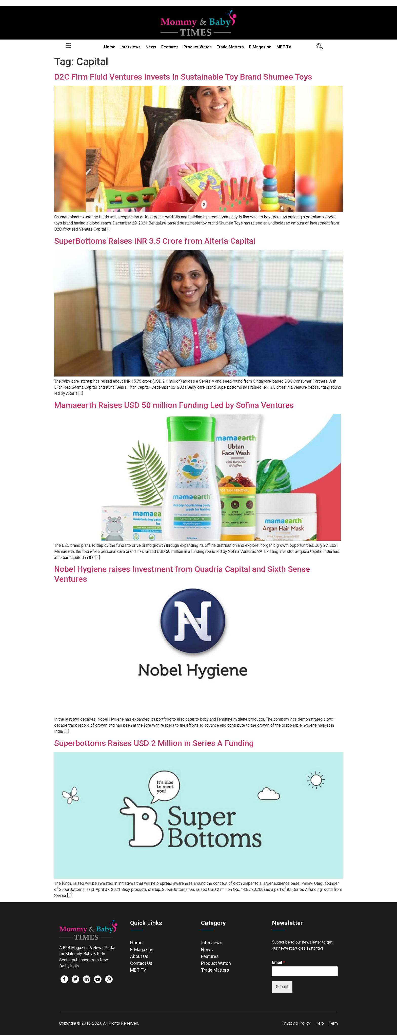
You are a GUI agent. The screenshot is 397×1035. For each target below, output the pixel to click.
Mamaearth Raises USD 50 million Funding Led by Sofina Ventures (174, 405)
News (151, 47)
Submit (282, 986)
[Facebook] (64, 979)
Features (169, 47)
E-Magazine (260, 47)
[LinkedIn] (86, 979)
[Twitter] (75, 979)
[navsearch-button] (318, 47)
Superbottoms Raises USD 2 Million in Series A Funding (154, 743)
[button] (68, 45)
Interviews (131, 47)
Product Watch (198, 47)
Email (278, 962)
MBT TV (283, 47)
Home (109, 47)
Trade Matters (230, 47)
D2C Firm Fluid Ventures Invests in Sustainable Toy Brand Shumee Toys (183, 77)
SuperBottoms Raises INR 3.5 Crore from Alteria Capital (154, 241)
